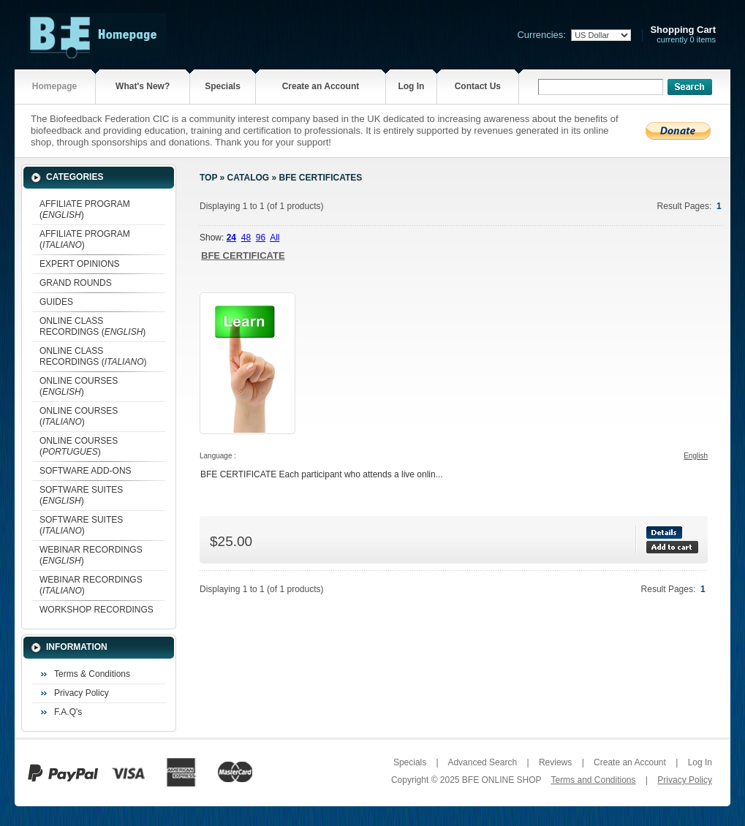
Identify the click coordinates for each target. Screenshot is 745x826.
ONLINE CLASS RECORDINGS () (92, 326)
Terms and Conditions (593, 780)
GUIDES (56, 302)
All (274, 237)
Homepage (54, 86)
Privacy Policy (81, 693)
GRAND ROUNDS (75, 283)
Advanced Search (482, 762)
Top (208, 178)
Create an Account (321, 86)
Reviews (555, 762)
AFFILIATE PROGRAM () (84, 209)
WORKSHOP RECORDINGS (96, 610)
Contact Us (478, 86)
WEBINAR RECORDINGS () (91, 555)
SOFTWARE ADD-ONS (85, 471)
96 (260, 237)
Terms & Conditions (92, 674)
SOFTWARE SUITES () (81, 495)
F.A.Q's (68, 712)
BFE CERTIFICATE (243, 255)
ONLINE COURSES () (78, 386)
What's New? (143, 86)
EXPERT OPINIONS (79, 264)
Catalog (248, 178)
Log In (411, 86)
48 (246, 237)
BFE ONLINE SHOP (501, 780)
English (696, 456)
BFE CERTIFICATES (320, 178)
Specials (223, 86)
